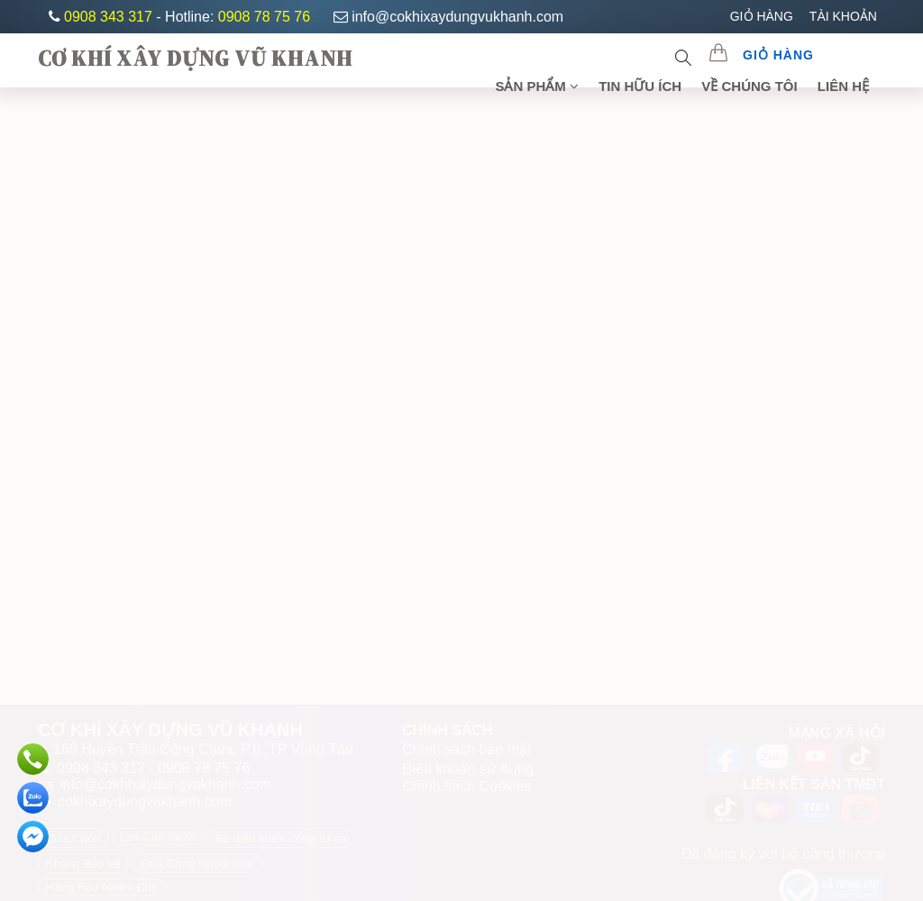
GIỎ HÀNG (761, 16)
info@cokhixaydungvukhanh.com (448, 16)
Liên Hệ (843, 86)
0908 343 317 (110, 16)
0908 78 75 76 (264, 16)
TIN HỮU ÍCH (640, 86)
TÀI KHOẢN (843, 16)
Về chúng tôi (749, 86)
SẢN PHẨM (537, 86)
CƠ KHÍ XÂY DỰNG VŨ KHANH (195, 57)
